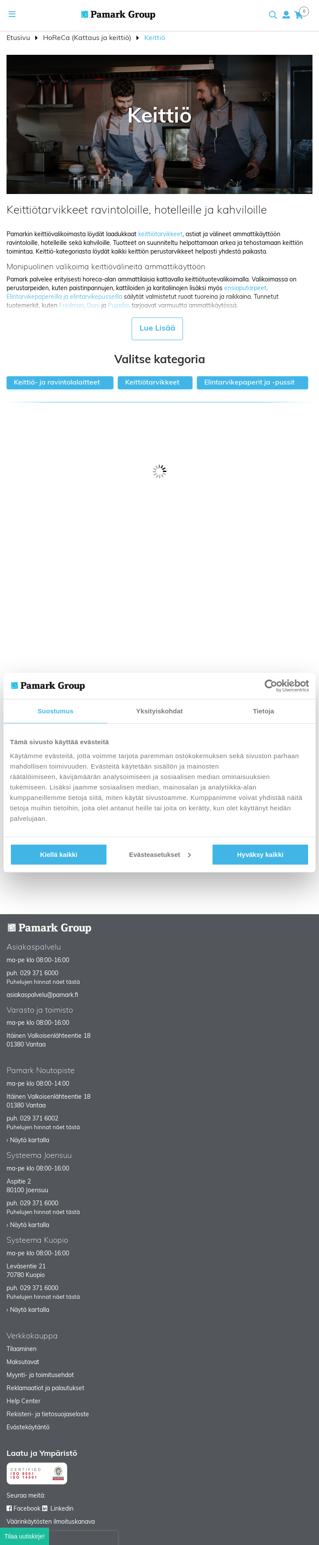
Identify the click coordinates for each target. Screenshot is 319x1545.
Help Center (23, 1401)
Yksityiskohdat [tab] (159, 711)
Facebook (26, 1509)
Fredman (71, 306)
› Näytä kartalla (28, 1140)
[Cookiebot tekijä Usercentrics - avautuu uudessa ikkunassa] (271, 685)
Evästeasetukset (160, 854)
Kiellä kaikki (58, 854)
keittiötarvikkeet (160, 234)
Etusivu (19, 38)
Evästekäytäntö (28, 1428)
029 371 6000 (39, 973)
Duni (93, 306)
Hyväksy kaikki (260, 854)
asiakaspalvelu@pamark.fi (42, 995)
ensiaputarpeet (245, 288)
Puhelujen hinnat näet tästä (43, 982)
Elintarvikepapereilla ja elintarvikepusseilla (64, 297)
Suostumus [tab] (55, 711)
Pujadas (119, 306)
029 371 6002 (39, 1119)
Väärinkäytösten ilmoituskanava (51, 1522)
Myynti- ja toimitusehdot (40, 1375)
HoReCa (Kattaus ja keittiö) (88, 38)
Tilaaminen (22, 1349)
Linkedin (61, 1509)
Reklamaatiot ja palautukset (45, 1388)
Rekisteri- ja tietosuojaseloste (48, 1414)
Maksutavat (23, 1362)
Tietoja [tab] (263, 711)
